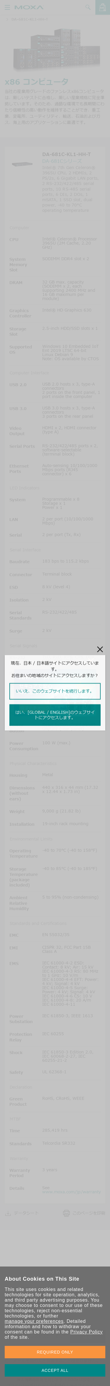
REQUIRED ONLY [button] (55, 1352)
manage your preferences (34, 1321)
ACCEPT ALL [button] (55, 1370)
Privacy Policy (86, 1331)
